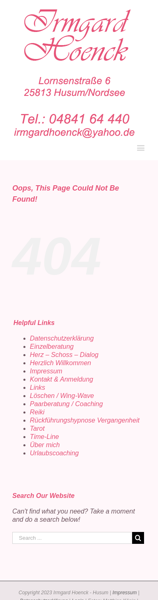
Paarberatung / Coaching (66, 403)
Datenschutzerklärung (62, 338)
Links (37, 387)
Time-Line (44, 436)
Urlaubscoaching (54, 453)
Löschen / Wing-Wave (62, 395)
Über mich (45, 444)
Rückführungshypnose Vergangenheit (85, 420)
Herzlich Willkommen (60, 362)
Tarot (37, 428)
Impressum (46, 371)
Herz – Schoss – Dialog (64, 354)
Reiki (37, 412)
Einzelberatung (52, 346)
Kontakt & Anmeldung (61, 379)
